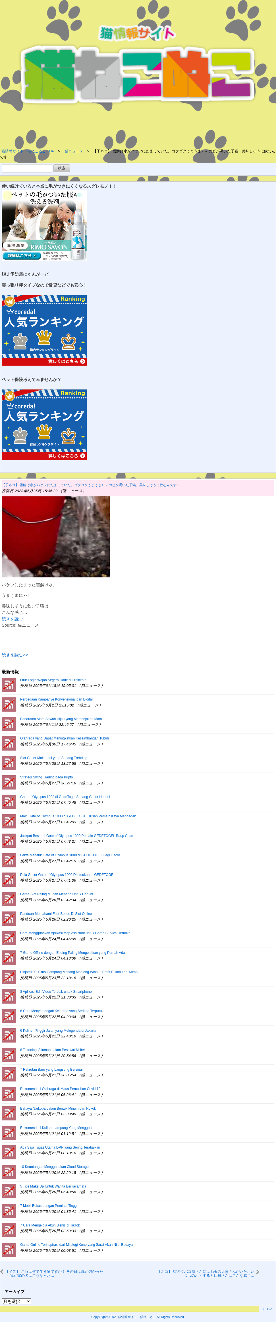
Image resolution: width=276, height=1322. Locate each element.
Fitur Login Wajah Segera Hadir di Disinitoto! (53, 680)
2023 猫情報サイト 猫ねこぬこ (133, 1317)
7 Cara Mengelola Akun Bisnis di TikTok (50, 1225)
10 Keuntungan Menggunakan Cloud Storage (54, 1167)
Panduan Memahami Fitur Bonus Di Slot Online (56, 914)
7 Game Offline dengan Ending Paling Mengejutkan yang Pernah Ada (72, 953)
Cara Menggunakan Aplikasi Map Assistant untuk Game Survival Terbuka (75, 933)
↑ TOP (267, 1309)
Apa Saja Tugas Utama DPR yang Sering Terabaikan (60, 1147)
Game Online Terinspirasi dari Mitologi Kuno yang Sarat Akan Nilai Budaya (76, 1245)
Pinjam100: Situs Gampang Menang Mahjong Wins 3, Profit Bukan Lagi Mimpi (79, 972)
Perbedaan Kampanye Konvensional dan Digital (56, 699)
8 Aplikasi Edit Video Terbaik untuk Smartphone (56, 992)
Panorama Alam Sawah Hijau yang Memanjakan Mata (61, 719)
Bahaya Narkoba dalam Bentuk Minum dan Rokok (58, 1108)
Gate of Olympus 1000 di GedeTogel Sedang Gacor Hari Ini (65, 797)
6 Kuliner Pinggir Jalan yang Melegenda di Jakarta (58, 1031)
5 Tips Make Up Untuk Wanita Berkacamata (53, 1186)
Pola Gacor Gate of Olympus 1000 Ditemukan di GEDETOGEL (67, 875)
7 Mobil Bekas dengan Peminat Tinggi (48, 1206)
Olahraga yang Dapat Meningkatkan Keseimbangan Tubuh (64, 738)
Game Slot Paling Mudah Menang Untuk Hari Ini (56, 894)
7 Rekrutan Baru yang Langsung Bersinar (51, 1070)
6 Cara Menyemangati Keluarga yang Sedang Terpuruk (61, 1011)
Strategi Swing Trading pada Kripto (46, 777)
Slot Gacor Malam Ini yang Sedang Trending (53, 758)
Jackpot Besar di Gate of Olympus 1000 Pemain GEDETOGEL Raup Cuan (76, 836)
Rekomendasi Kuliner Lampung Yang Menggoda (57, 1128)
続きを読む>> (15, 654)
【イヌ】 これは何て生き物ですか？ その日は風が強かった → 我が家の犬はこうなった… (54, 1273)
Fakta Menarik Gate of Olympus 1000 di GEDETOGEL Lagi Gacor (70, 855)
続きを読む (12, 618)
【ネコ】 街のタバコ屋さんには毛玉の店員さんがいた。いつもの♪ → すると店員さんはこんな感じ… (205, 1273)
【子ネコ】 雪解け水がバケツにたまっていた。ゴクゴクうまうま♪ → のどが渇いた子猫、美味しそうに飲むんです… (91, 485)
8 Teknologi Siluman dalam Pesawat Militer (52, 1050)
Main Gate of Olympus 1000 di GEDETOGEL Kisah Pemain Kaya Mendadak (78, 816)
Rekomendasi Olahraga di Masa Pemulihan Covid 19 (60, 1089)
